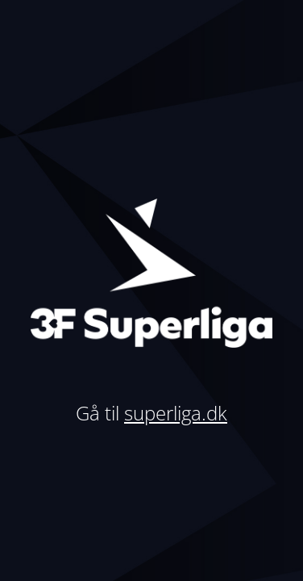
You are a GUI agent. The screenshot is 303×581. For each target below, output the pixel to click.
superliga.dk (175, 412)
